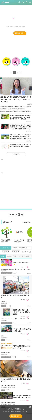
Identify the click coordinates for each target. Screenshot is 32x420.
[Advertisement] (16, 165)
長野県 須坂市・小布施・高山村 (9, 242)
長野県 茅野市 (18, 242)
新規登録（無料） (20, 33)
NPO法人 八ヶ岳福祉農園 (21, 240)
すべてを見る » (26, 222)
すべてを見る (16, 154)
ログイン (8, 33)
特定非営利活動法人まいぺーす (9, 240)
